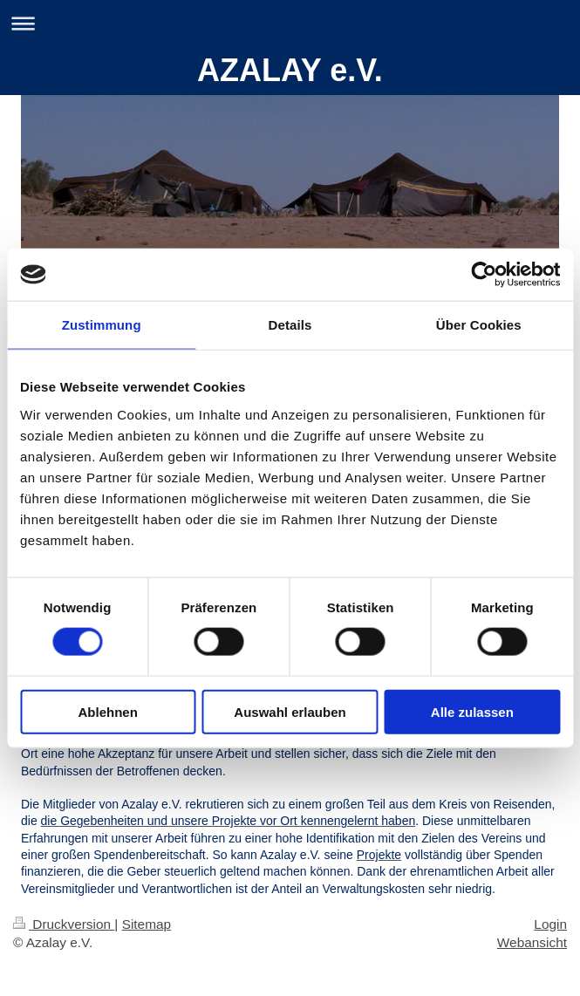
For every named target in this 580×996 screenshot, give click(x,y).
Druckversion (63, 924)
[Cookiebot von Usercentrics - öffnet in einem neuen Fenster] (483, 275)
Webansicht (532, 942)
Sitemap (146, 924)
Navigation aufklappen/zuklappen (290, 23)
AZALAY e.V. (290, 70)
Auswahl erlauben (289, 711)
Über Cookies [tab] (479, 324)
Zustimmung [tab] (101, 324)
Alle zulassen (472, 711)
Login (550, 924)
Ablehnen (108, 711)
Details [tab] (290, 324)
